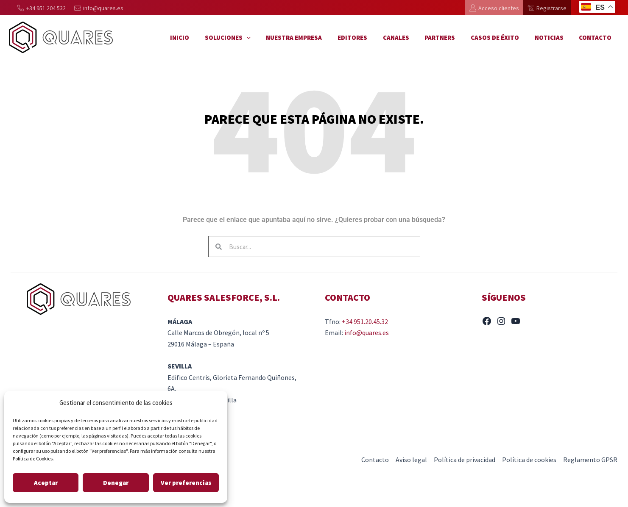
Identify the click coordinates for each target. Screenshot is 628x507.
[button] (268, 38)
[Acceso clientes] (494, 8)
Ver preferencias (186, 483)
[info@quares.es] (99, 8)
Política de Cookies (33, 458)
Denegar (115, 483)
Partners (450, 37)
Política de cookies (529, 459)
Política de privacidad (464, 459)
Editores (368, 37)
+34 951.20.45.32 (365, 321)
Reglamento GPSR (590, 459)
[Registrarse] (547, 8)
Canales (409, 37)
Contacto (597, 37)
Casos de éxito (502, 37)
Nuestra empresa (313, 37)
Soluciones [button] (249, 38)
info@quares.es (366, 332)
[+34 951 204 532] (41, 8)
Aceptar (46, 483)
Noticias (553, 37)
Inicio (203, 37)
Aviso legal (411, 459)
